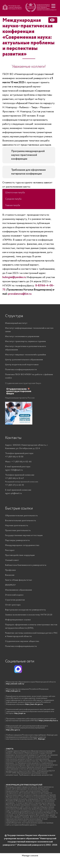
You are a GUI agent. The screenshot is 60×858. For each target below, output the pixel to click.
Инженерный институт (16, 323)
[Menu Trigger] (53, 6)
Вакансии (9, 575)
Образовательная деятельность (21, 515)
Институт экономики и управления (22, 336)
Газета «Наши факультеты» (18, 580)
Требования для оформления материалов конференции (28, 172)
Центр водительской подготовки (21, 364)
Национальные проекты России (20, 397)
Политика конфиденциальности (21, 369)
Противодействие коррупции (20, 555)
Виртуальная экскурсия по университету (25, 609)
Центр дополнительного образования (24, 359)
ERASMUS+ (10, 585)
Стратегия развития (15, 599)
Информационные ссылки (18, 619)
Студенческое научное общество (22, 641)
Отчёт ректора (12, 604)
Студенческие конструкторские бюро (23, 383)
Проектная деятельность (18, 530)
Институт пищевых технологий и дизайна (25, 354)
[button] (29, 192)
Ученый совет (12, 560)
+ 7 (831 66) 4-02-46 (18, 461)
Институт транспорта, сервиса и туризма (25, 341)
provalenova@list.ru (20, 294)
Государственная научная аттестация (24, 535)
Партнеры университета (17, 540)
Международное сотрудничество (22, 545)
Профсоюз (10, 570)
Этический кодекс (14, 594)
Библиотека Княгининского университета (25, 565)
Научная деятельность (16, 525)
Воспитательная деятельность (20, 520)
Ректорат (10, 550)
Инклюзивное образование (18, 590)
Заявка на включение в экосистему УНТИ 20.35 (28, 614)
